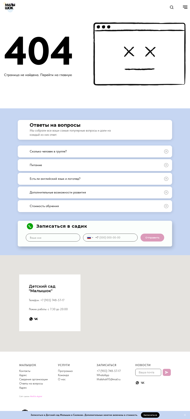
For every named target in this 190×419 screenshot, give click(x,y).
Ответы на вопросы (31, 383)
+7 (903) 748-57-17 (52, 300)
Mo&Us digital (36, 396)
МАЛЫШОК (27, 365)
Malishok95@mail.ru (108, 379)
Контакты (24, 371)
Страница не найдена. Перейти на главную (38, 75)
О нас (62, 379)
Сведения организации (33, 379)
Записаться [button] (106, 365)
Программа (65, 371)
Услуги (64, 365)
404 (38, 50)
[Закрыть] (185, 415)
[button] (172, 7)
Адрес (23, 375)
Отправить (152, 237)
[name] (53, 237)
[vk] (36, 319)
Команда (63, 375)
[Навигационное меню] (185, 7)
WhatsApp (103, 375)
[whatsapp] (31, 319)
